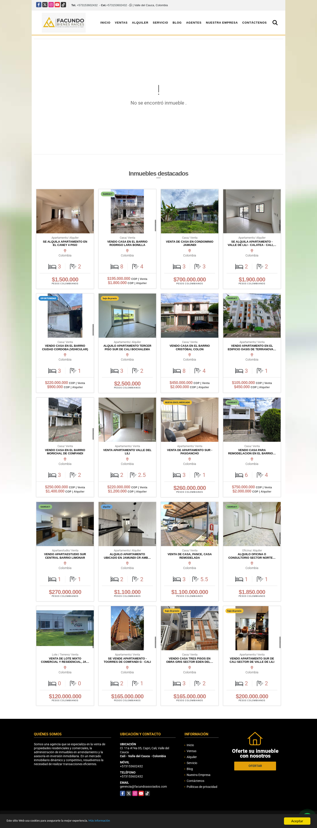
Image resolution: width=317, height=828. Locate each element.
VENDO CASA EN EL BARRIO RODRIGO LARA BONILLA (127, 243)
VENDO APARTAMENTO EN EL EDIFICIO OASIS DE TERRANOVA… (252, 347)
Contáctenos (254, 22)
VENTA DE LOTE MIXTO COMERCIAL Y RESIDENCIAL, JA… (65, 660)
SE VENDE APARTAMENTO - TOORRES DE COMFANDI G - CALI (127, 660)
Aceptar (297, 821)
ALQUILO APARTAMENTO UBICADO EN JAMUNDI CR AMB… (127, 556)
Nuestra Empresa (222, 22)
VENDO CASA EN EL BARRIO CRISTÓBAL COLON (190, 347)
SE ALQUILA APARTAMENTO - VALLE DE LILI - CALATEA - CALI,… (252, 243)
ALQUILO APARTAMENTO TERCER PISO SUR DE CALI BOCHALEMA (127, 347)
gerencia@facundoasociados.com (143, 786)
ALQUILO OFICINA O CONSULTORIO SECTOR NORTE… (252, 556)
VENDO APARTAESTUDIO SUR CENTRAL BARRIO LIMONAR (65, 556)
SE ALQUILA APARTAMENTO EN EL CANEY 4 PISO (65, 243)
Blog (177, 22)
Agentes (193, 22)
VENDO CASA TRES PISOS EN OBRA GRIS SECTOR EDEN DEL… (189, 660)
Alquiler (140, 22)
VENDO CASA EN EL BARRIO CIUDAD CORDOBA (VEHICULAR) (65, 347)
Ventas (121, 22)
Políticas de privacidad (202, 787)
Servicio (160, 22)
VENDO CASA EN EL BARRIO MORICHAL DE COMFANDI (65, 451)
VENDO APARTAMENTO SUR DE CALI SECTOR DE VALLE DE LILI (252, 660)
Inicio (105, 22)
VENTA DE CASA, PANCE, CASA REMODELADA (190, 556)
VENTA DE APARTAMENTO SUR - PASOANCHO (189, 451)
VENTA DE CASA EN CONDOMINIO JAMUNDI (189, 243)
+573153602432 (87, 5)
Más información (117, 821)
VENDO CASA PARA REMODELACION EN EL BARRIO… (252, 451)
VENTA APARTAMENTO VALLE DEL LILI (127, 451)
